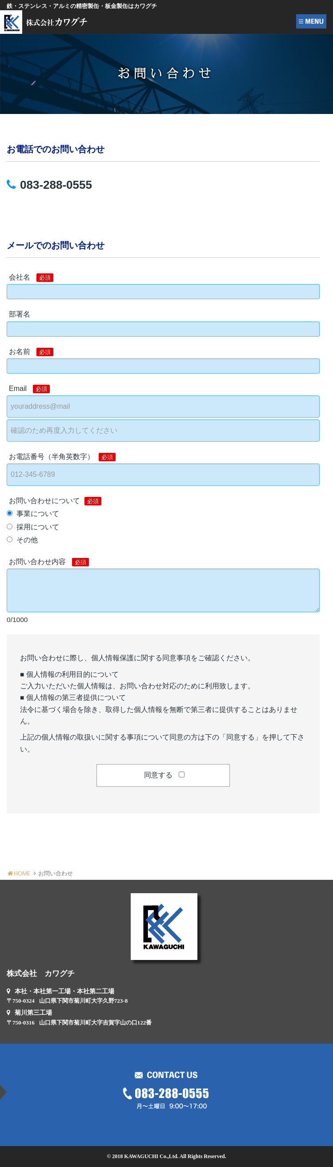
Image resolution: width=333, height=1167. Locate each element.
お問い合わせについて (55, 501)
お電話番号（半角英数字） (62, 457)
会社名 (31, 277)
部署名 (19, 314)
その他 (27, 540)
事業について (37, 513)
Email (29, 389)
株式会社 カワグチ (41, 973)
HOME (18, 873)
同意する (158, 775)
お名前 (31, 352)
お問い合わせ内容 (49, 562)
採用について (37, 527)
